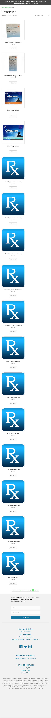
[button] (25, 617)
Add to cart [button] (13, 48)
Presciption (8, 7)
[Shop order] (42, 15)
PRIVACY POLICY (25, 639)
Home (3, 7)
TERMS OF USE (15, 639)
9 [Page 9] (35, 590)
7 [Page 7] (30, 590)
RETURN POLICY (35, 639)
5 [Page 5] (25, 590)
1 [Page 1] (15, 590)
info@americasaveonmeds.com (22, 3)
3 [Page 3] (20, 590)
